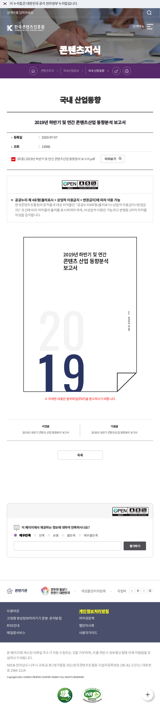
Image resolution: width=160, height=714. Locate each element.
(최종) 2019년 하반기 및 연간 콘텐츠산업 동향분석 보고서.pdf (56, 159)
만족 (41, 535)
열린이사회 (86, 625)
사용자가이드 (88, 633)
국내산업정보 (71, 71)
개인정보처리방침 (94, 611)
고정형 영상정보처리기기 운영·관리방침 (34, 618)
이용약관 (13, 611)
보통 (55, 535)
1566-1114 (17, 670)
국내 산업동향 (96, 71)
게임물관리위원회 (93, 591)
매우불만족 (90, 535)
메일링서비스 (16, 633)
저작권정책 (86, 618)
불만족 (70, 535)
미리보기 (110, 159)
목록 (80, 455)
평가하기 (135, 546)
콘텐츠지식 (47, 71)
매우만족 (25, 535)
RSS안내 (13, 625)
